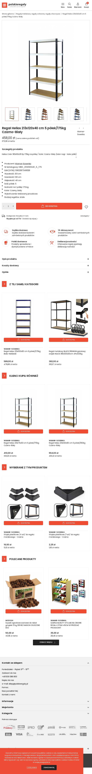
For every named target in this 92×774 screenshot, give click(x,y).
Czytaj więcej (32, 767)
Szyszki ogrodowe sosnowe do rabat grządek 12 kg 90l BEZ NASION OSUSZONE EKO (23, 625)
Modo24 (9, 620)
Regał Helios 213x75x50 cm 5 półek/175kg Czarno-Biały (21, 444)
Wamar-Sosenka (81, 133)
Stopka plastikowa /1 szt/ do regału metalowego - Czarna (64, 535)
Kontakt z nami (8, 694)
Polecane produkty (22, 559)
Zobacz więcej (46, 642)
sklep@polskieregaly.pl (18, 684)
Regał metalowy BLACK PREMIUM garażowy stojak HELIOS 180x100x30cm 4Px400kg (67, 352)
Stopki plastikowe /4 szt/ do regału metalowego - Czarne (19, 535)
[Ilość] (8, 206)
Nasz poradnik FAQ (10, 691)
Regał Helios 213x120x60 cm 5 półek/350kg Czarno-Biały (67, 444)
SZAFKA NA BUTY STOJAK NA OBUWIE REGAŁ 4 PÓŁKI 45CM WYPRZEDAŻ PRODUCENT (66, 625)
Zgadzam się (49, 767)
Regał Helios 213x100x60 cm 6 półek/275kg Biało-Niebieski (22, 352)
